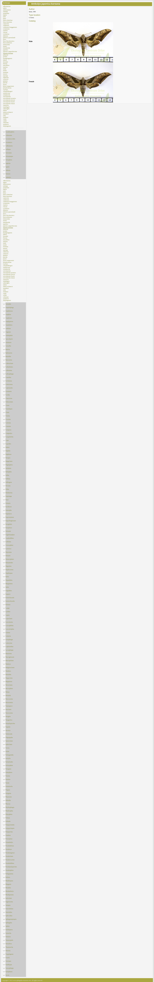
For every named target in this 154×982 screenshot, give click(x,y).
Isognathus (9, 590)
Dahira (8, 447)
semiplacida (6, 95)
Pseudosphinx (10, 870)
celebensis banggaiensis (10, 27)
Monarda (8, 695)
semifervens (6, 93)
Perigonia (8, 793)
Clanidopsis (9, 409)
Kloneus (8, 604)
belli (4, 17)
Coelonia (8, 423)
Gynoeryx (8, 549)
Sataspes (8, 905)
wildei (5, 121)
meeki (5, 70)
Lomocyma (9, 643)
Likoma (8, 632)
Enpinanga (9, 496)
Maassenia (9, 653)
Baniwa (8, 349)
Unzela (8, 957)
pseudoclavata (7, 88)
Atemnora (8, 342)
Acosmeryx (9, 142)
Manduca (8, 671)
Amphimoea (9, 311)
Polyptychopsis (10, 828)
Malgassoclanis (10, 667)
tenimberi (6, 114)
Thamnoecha (9, 947)
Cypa (7, 440)
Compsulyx (9, 433)
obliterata (6, 77)
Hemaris (8, 556)
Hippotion (8, 566)
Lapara (8, 615)
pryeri (5, 84)
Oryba (7, 751)
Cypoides (8, 444)
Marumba (8, 674)
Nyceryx (8, 730)
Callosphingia (10, 374)
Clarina (8, 416)
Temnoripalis (9, 940)
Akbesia (8, 170)
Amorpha (8, 304)
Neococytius (9, 713)
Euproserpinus (10, 517)
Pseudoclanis (9, 856)
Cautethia (8, 377)
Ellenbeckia (9, 493)
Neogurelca (9, 720)
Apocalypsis (9, 339)
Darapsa (8, 458)
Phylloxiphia (9, 811)
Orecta (7, 748)
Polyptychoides (10, 825)
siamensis (6, 105)
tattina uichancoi (8, 112)
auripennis (6, 13)
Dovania (8, 486)
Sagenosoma (9, 902)
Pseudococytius (10, 860)
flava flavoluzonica (8, 41)
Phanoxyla (9, 797)
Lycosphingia (9, 650)
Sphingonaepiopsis (11, 919)
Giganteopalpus (10, 535)
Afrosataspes (9, 156)
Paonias (8, 776)
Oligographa (9, 737)
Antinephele (9, 335)
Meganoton (9, 681)
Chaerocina (9, 398)
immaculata (6, 44)
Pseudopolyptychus (11, 867)
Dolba (7, 475)
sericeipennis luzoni (9, 102)
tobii (4, 116)
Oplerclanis (9, 744)
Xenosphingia (10, 968)
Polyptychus (9, 832)
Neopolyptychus (10, 723)
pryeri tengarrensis (8, 86)
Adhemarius (9, 146)
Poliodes (8, 821)
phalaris (5, 81)
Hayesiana (9, 552)
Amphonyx (9, 318)
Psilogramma (9, 874)
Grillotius (8, 542)
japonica (5, 50)
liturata (5, 63)
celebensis (6, 25)
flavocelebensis (7, 43)
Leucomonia (9, 622)
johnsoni (5, 55)
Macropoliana (10, 660)
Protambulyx (9, 842)
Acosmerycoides (10, 139)
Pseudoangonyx (10, 853)
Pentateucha (9, 786)
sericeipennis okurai (9, 103)
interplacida (6, 48)
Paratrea (8, 779)
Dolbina (8, 479)
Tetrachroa (9, 944)
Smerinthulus (9, 909)
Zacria (7, 975)
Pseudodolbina (10, 863)
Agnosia (8, 163)
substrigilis (6, 109)
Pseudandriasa (10, 846)
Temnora (8, 937)
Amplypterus (9, 321)
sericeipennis (7, 96)
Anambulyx (9, 325)
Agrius (8, 167)
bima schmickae (8, 20)
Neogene (8, 716)
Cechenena (9, 381)
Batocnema (9, 360)
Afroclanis (9, 153)
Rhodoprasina (10, 895)
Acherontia (9, 135)
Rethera (8, 877)
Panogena (8, 769)
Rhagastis (8, 884)
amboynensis (7, 10)
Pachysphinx (9, 765)
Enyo (7, 500)
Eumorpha (9, 510)
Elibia (7, 489)
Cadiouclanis (9, 363)
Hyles (7, 576)
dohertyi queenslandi (9, 37)
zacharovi (6, 124)
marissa (5, 67)
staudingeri (6, 107)
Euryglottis (9, 524)
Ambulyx (6, 3)
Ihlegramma (9, 583)
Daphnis (8, 451)
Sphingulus (9, 923)
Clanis (7, 412)
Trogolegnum (9, 954)
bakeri (5, 15)
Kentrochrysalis (10, 601)
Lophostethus (9, 646)
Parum (7, 783)
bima (4, 18)
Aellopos (8, 149)
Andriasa (8, 328)
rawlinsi (5, 90)
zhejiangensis (7, 126)
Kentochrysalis (10, 597)
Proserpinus (9, 839)
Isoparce (8, 594)
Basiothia (8, 356)
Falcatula (8, 531)
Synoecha (8, 933)
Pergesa (8, 790)
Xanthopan (9, 964)
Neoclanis (8, 709)
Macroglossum (10, 657)
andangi (5, 11)
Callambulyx (9, 367)
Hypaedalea (9, 580)
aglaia (5, 8)
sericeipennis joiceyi (9, 100)
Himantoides (9, 563)
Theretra (8, 951)
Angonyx (8, 332)
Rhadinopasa (9, 881)
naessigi (5, 76)
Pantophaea (9, 772)
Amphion (8, 314)
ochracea (5, 79)
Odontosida (9, 734)
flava (4, 39)
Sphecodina (9, 916)
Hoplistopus (9, 573)
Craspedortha (9, 437)
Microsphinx (9, 688)
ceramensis (6, 29)
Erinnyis (8, 503)
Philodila (8, 800)
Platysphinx (9, 814)
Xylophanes (9, 971)
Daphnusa (8, 454)
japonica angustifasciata (10, 51)
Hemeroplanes (10, 559)
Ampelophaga (10, 307)
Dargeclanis (9, 461)
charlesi (5, 30)
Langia (8, 608)
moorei (5, 74)
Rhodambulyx (10, 891)
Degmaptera (9, 465)
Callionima (9, 370)
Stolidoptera (9, 930)
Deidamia (8, 468)
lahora (5, 60)
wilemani (6, 122)
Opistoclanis (9, 741)
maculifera (6, 65)
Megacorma (9, 678)
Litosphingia (9, 639)
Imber (7, 587)
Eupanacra (9, 514)
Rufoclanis (9, 898)
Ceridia (8, 395)
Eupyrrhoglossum (11, 521)
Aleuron (8, 174)
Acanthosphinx (10, 132)
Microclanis (9, 685)
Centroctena (9, 384)
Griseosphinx (9, 545)
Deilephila (9, 472)
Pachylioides (9, 762)
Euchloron (9, 507)
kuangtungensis (7, 58)
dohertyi (5, 36)
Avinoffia (8, 346)
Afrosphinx (9, 160)
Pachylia (8, 758)
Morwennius (9, 702)
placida (5, 83)
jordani (5, 56)
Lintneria (8, 636)
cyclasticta (6, 34)
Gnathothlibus (10, 538)
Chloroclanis (9, 402)
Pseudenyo (9, 849)
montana (5, 72)
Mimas (8, 692)
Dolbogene (9, 482)
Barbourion (9, 353)
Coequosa (8, 430)
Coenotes (8, 426)
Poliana (8, 818)
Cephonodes (9, 388)
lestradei (5, 62)
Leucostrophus (10, 629)
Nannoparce (9, 706)
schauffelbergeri (8, 91)
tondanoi (5, 117)
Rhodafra (8, 888)
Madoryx (8, 664)
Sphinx (8, 926)
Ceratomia (9, 391)
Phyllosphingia (10, 807)
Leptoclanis (9, 618)
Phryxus (8, 804)
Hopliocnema (9, 569)
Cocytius (8, 419)
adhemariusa (6, 6)
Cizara (7, 405)
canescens (6, 24)
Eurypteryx (9, 528)
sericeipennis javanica (9, 98)
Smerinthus (9, 912)
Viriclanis (8, 961)
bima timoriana (7, 22)
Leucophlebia (9, 625)
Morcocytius (9, 699)
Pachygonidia (9, 755)
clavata (5, 32)
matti (4, 69)
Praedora (8, 835)
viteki (4, 119)
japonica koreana (8, 53)
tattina (5, 110)
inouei (5, 46)
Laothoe (8, 611)
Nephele (8, 727)
